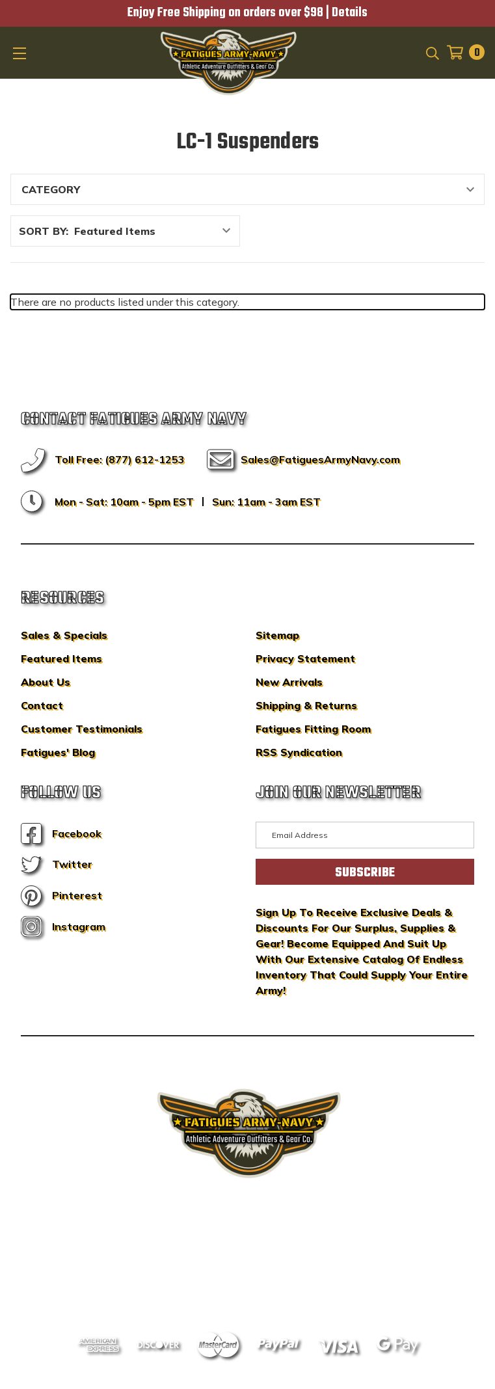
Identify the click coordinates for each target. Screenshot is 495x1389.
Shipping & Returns (306, 705)
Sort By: (43, 230)
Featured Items (61, 658)
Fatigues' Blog (58, 752)
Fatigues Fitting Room (313, 728)
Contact (42, 705)
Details (350, 13)
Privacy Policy (272, 1267)
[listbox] (155, 231)
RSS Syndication (299, 752)
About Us (45, 681)
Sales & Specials (64, 634)
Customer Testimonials (81, 728)
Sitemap (277, 634)
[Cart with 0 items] (462, 52)
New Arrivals (289, 681)
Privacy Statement (305, 658)
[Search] (431, 52)
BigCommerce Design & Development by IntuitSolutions (247, 1248)
